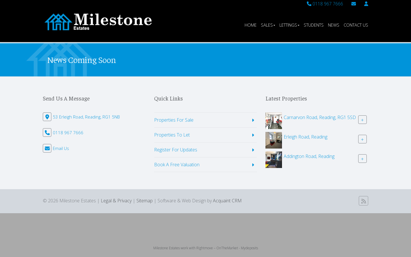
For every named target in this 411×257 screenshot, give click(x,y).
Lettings (289, 25)
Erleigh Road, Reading (305, 137)
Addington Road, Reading (309, 156)
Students (314, 25)
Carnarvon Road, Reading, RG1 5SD (320, 117)
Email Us (61, 148)
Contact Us (356, 25)
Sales (268, 25)
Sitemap (144, 200)
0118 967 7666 (325, 4)
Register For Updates (175, 150)
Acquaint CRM (227, 200)
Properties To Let (172, 135)
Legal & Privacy (116, 200)
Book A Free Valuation (177, 164)
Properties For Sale (174, 120)
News (333, 25)
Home (251, 25)
